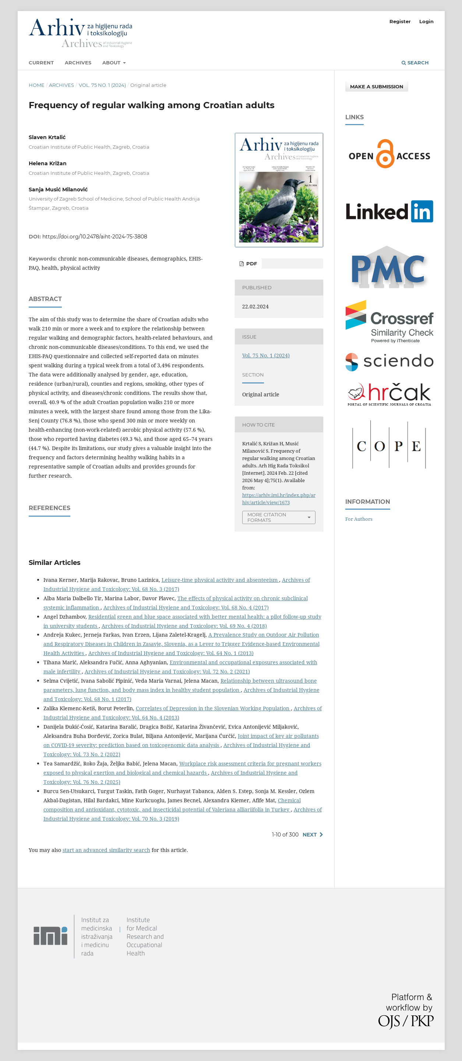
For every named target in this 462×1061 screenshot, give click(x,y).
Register (400, 21)
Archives (78, 63)
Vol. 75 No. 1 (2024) (102, 85)
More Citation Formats (266, 517)
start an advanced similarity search (106, 849)
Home (37, 85)
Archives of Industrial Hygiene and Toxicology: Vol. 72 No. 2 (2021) (167, 671)
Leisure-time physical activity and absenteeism (220, 579)
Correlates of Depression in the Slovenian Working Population (213, 708)
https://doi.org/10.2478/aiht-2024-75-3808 (94, 236)
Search (415, 63)
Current (41, 63)
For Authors (359, 519)
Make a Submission (376, 86)
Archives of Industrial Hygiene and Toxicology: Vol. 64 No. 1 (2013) (171, 653)
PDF (251, 263)
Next (310, 834)
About (112, 63)
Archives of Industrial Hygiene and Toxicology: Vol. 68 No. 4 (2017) (186, 607)
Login (426, 21)
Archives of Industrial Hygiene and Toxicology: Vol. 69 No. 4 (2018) (184, 625)
